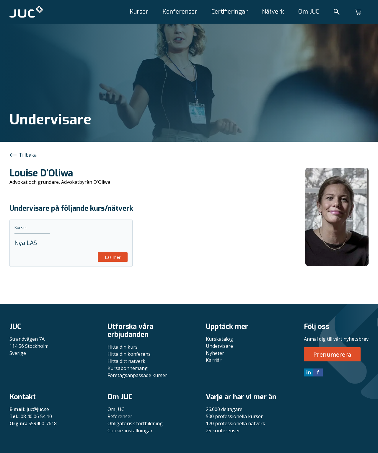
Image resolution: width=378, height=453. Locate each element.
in (308, 372)
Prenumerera (332, 354)
